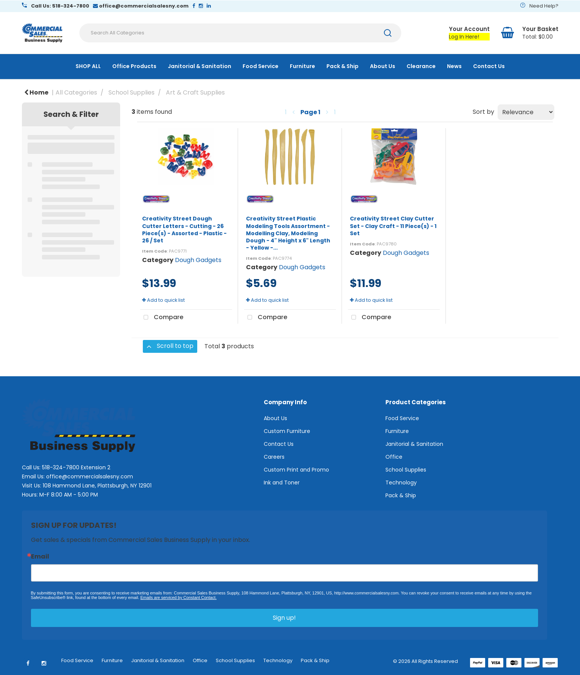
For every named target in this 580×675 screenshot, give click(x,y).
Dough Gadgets (198, 260)
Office (393, 457)
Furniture (302, 66)
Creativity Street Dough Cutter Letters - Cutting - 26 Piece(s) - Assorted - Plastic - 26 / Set (184, 229)
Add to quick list (163, 300)
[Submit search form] (388, 33)
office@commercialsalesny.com (89, 476)
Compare (161, 318)
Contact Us (489, 66)
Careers (274, 457)
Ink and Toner (282, 482)
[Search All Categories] (240, 32)
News (454, 66)
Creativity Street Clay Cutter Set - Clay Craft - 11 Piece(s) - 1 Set (393, 226)
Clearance (421, 66)
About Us (382, 66)
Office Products (134, 66)
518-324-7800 (60, 467)
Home (36, 92)
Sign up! (284, 617)
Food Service (260, 66)
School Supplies (131, 92)
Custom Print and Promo (296, 469)
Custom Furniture (287, 431)
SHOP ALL (88, 66)
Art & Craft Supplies (195, 92)
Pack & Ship (342, 66)
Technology (401, 482)
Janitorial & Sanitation (199, 66)
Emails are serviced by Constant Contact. (178, 597)
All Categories (76, 92)
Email (40, 557)
